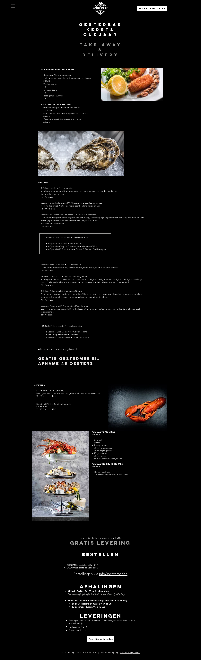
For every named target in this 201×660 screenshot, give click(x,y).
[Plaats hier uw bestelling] (100, 639)
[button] (13, 6)
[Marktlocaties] (152, 8)
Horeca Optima (130, 653)
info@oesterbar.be (113, 574)
